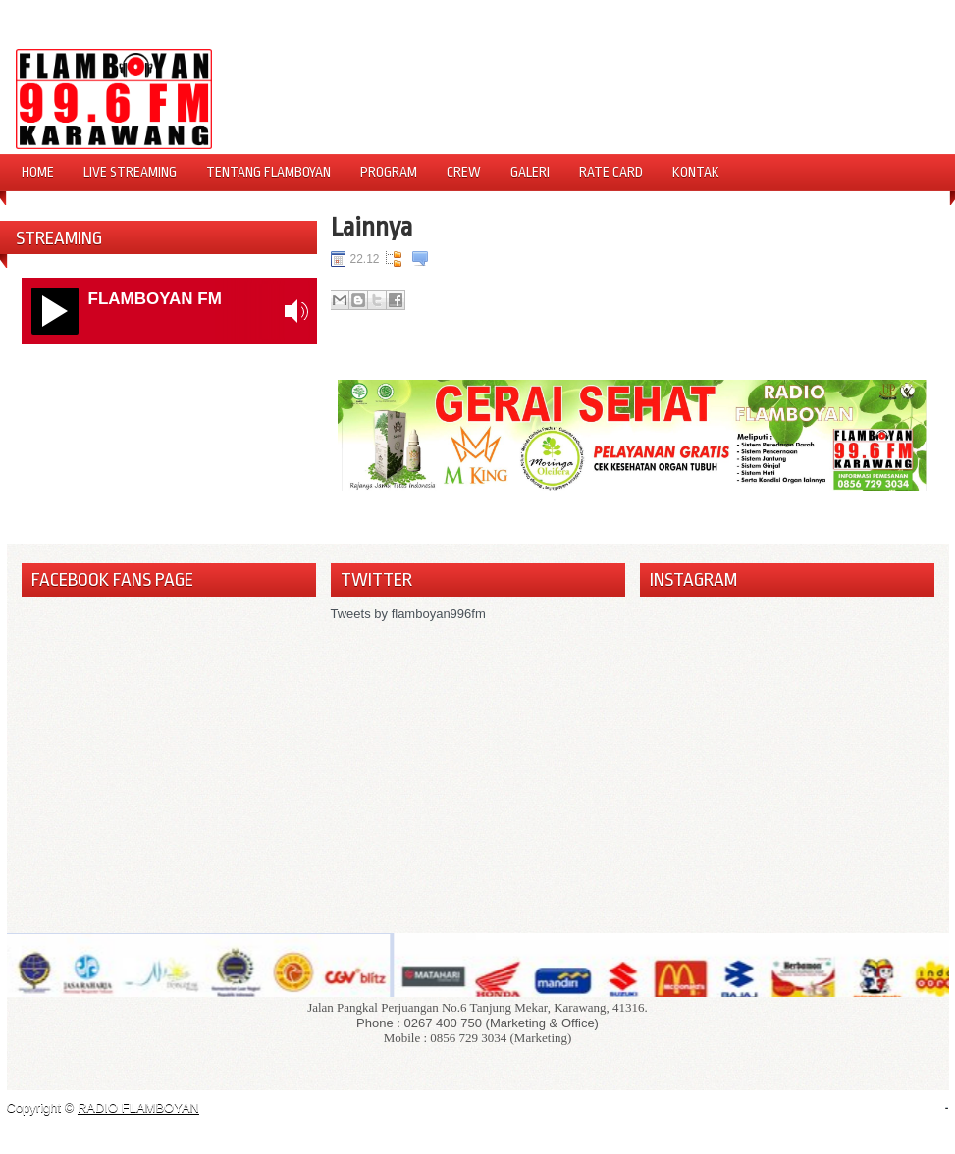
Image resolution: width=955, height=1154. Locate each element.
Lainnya (371, 226)
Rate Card (611, 172)
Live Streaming (130, 172)
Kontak (695, 172)
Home (38, 172)
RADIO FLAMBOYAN (138, 1107)
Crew (464, 172)
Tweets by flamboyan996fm (408, 613)
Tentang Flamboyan (268, 172)
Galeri (530, 172)
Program (388, 172)
